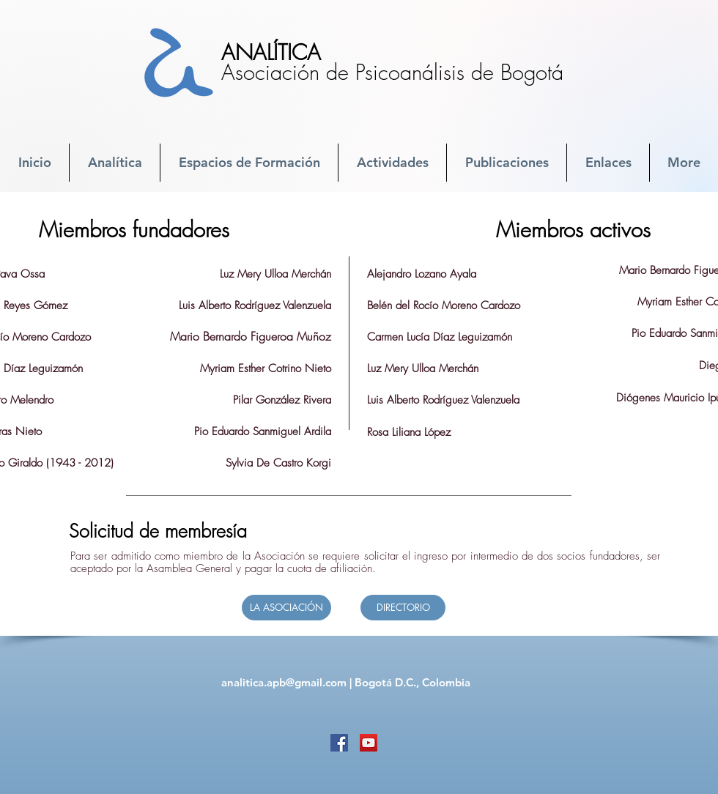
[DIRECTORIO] (402, 607)
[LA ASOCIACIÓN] (286, 607)
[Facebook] (339, 743)
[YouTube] (368, 743)
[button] (115, 163)
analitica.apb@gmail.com (284, 682)
